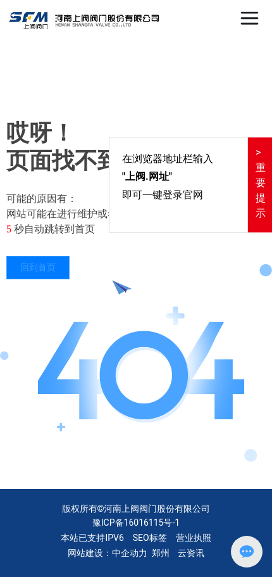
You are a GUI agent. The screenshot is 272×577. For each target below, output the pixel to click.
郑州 (161, 553)
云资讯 (191, 553)
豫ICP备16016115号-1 (136, 522)
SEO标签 (150, 538)
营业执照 (193, 538)
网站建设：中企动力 (107, 553)
